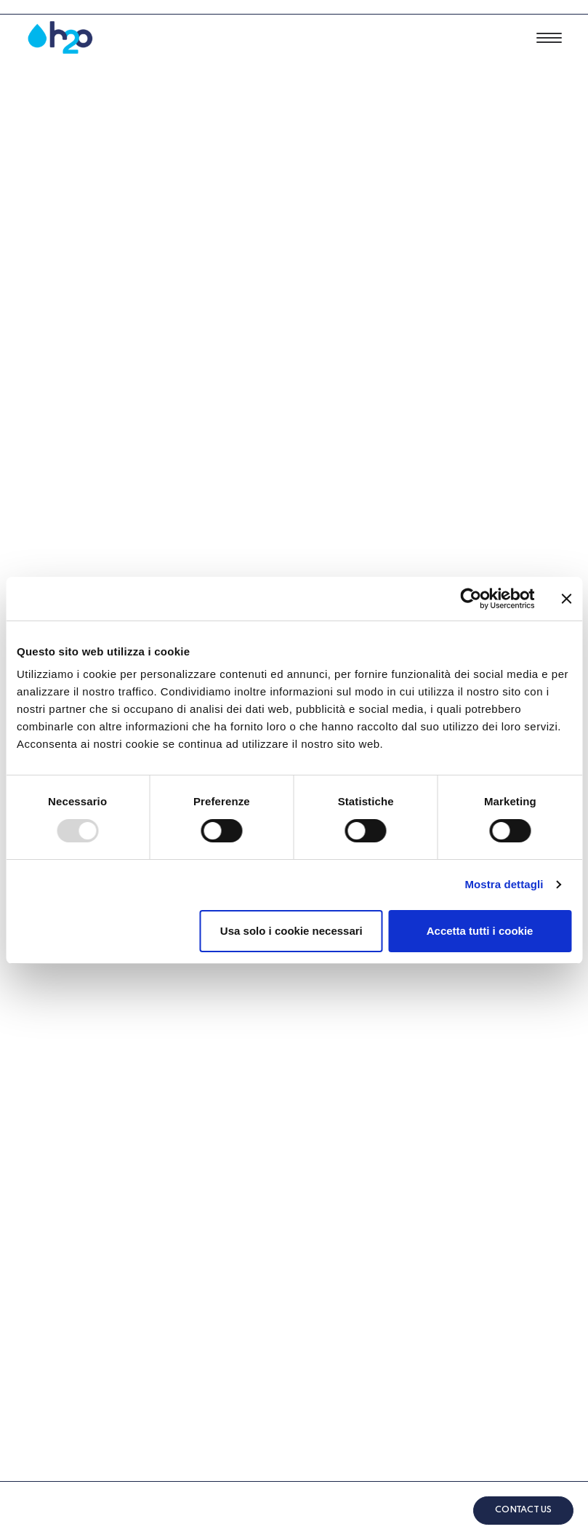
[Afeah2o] (60, 38)
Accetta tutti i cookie (480, 931)
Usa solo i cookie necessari (291, 931)
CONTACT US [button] (523, 1510)
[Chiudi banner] (566, 599)
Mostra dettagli (503, 884)
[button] (549, 38)
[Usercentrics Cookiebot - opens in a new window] (470, 599)
